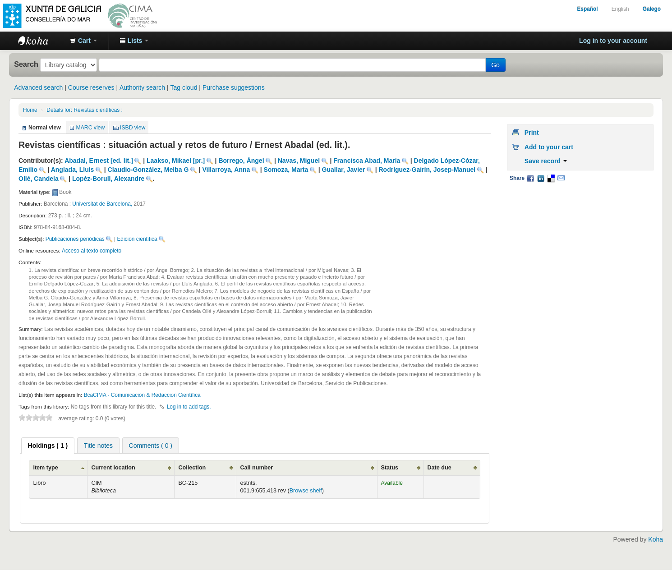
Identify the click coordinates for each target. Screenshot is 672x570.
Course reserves (91, 87)
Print (532, 132)
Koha (655, 539)
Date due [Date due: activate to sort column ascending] (439, 467)
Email (561, 178)
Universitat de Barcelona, (102, 204)
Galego (652, 9)
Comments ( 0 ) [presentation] (150, 445)
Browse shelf (306, 490)
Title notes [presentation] (98, 445)
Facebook (530, 178)
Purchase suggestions (234, 87)
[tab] (48, 445)
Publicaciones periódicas (75, 239)
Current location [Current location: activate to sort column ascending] (113, 467)
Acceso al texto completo (91, 251)
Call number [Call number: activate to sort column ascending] (256, 467)
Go (495, 65)
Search (26, 64)
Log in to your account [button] (613, 40)
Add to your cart (549, 147)
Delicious (550, 178)
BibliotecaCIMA (40, 41)
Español (587, 9)
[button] (83, 41)
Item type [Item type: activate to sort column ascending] (45, 467)
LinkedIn (540, 178)
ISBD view (132, 127)
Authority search (142, 87)
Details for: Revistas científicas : (84, 110)
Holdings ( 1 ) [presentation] (48, 445)
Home (30, 110)
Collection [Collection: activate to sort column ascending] (192, 467)
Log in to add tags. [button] (189, 407)
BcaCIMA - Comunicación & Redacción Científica (142, 395)
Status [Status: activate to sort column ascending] (390, 467)
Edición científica (137, 239)
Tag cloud (184, 87)
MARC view (90, 127)
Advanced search (38, 87)
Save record (546, 161)
